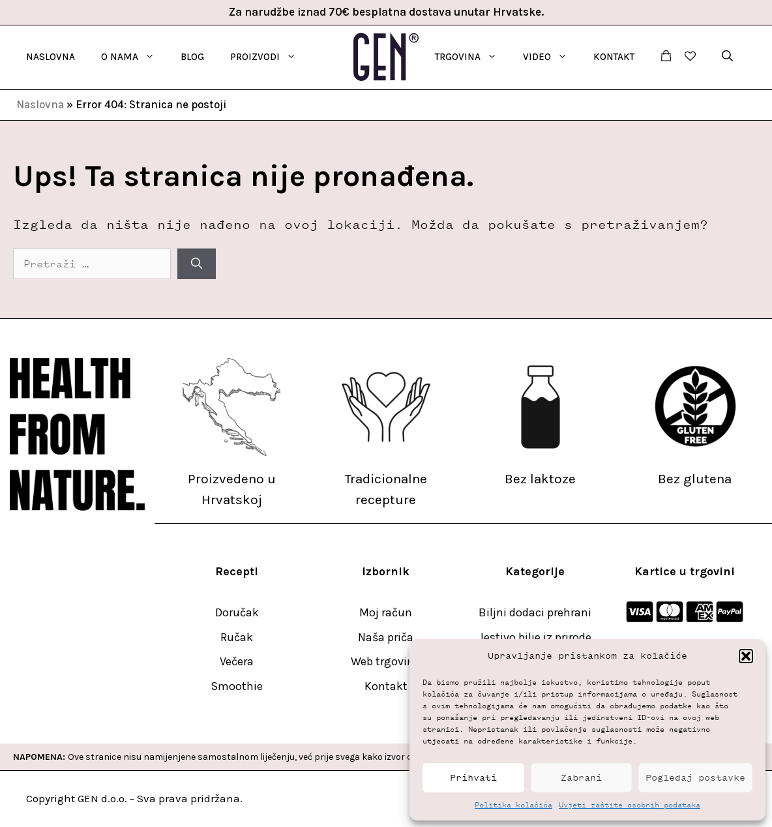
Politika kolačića (513, 804)
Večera (237, 661)
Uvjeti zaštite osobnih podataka (629, 804)
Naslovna (50, 57)
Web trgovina (386, 661)
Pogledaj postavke (695, 777)
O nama (134, 56)
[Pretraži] (196, 264)
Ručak (236, 637)
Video (551, 56)
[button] (745, 656)
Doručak (237, 612)
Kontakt (613, 57)
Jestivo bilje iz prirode (535, 637)
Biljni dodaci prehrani (535, 612)
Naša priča (385, 637)
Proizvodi (269, 56)
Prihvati (473, 777)
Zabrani (581, 777)
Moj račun (385, 612)
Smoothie (237, 686)
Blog (192, 57)
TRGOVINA (472, 56)
